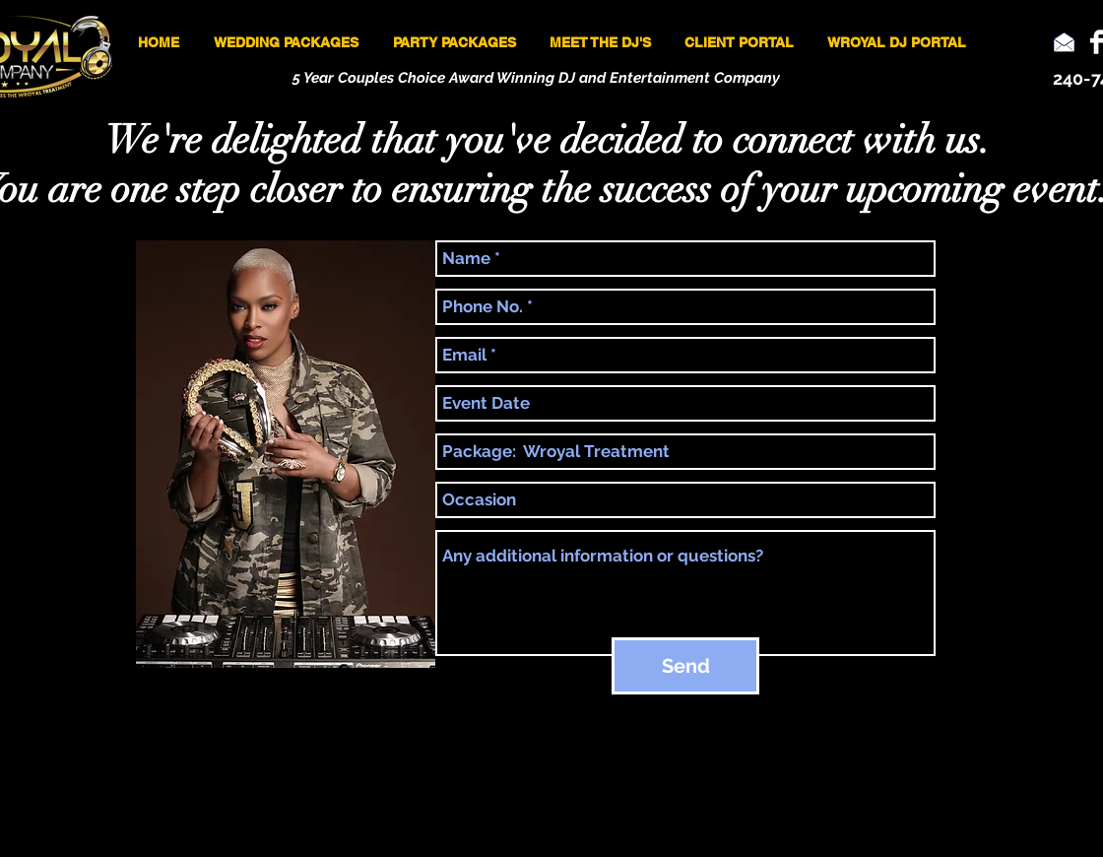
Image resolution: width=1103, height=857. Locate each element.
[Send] (685, 665)
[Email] (1064, 42)
